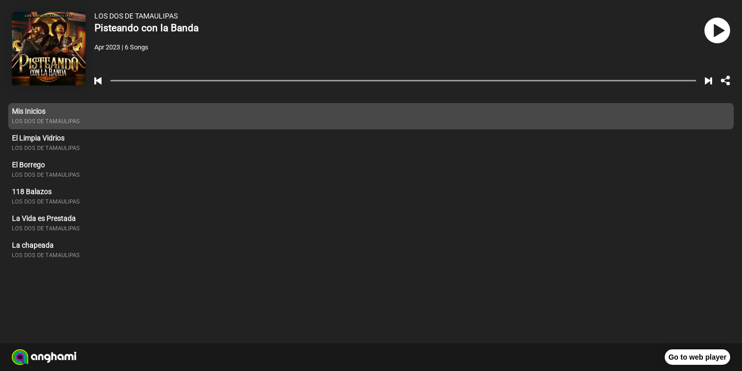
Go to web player (697, 357)
